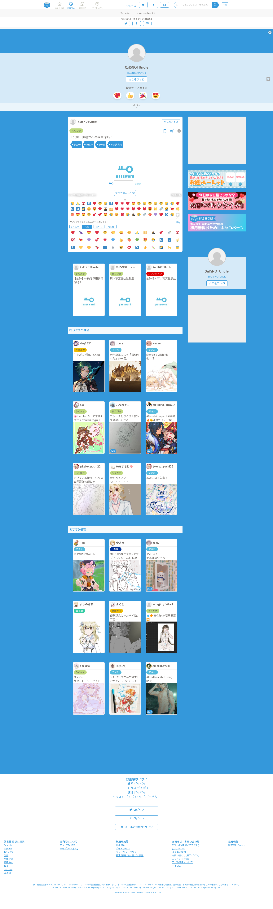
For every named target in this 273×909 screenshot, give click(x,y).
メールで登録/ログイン (136, 827)
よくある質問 (179, 852)
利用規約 (120, 845)
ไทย (6, 866)
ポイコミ (176, 865)
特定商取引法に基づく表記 (129, 855)
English (8, 845)
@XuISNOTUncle (136, 72)
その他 (111, 226)
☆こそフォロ (137, 79)
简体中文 (8, 858)
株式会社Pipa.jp (236, 845)
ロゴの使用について (182, 862)
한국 (6, 855)
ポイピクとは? (67, 845)
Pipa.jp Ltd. (156, 892)
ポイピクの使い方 (69, 848)
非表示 (137, 184)
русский (8, 869)
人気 (87, 226)
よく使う (75, 226)
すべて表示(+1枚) (125, 193)
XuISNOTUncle (136, 67)
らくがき (76, 130)
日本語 (7, 872)
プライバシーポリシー (127, 852)
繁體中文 (8, 862)
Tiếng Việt (9, 852)
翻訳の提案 (18, 841)
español (8, 848)
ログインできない (181, 858)
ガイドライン (123, 848)
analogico (143, 892)
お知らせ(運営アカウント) (185, 845)
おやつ (99, 226)
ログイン (136, 809)
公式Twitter (178, 848)
